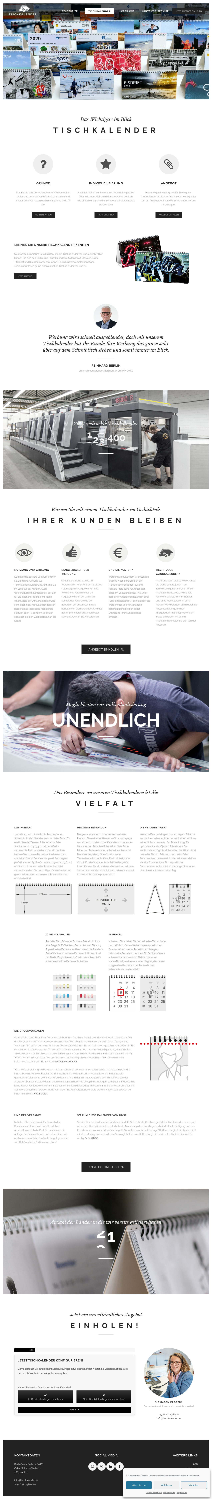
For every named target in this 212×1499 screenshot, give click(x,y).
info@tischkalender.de (168, 1418)
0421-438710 (91, 1138)
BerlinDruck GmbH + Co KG (28, 1464)
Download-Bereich (67, 1061)
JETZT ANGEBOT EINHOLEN (189, 11)
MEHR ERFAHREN (43, 215)
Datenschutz (169, 1492)
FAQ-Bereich (40, 1093)
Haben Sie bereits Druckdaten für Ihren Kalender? (44, 1387)
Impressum (182, 1492)
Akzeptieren (139, 1485)
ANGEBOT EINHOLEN (169, 215)
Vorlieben (194, 1485)
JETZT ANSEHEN (25, 276)
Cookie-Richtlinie (154, 1492)
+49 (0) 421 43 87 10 (169, 1414)
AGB (195, 1464)
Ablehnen (166, 1485)
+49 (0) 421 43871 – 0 (25, 1484)
